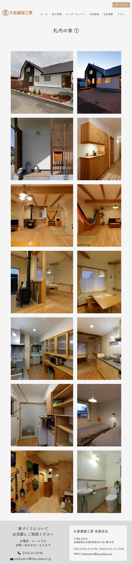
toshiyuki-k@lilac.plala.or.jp (97, 554)
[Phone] (19, 553)
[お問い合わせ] (121, 5)
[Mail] (11, 559)
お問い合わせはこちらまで (33, 545)
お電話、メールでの (33, 540)
